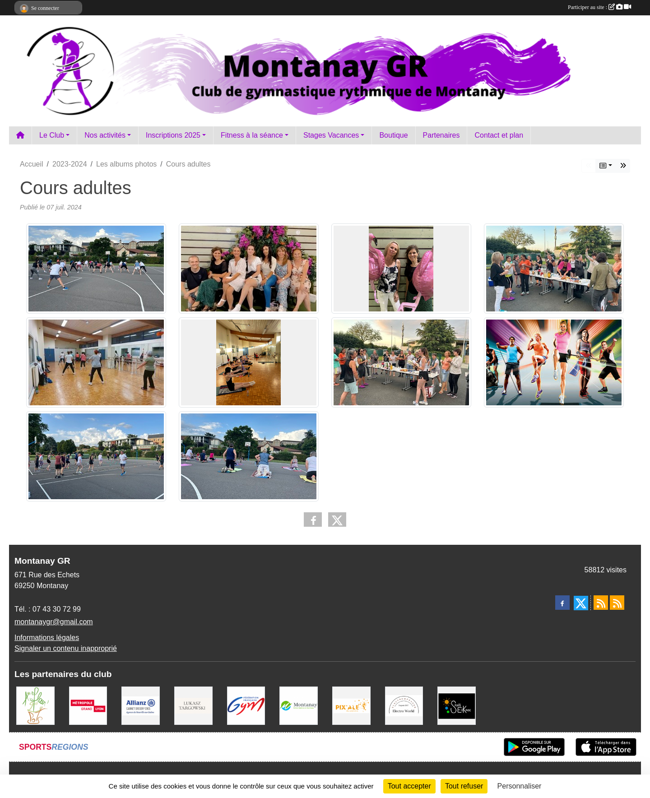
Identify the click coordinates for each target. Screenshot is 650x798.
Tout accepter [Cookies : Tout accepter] (409, 786)
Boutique (393, 135)
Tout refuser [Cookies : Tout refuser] (464, 786)
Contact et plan (498, 135)
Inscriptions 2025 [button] (173, 135)
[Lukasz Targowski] (193, 705)
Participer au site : (599, 7)
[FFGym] (246, 705)
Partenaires (441, 135)
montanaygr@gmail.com (53, 622)
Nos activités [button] (104, 135)
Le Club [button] (51, 135)
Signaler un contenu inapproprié (65, 648)
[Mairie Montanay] (298, 705)
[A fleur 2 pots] (35, 705)
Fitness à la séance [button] (252, 135)
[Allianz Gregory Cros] (140, 705)
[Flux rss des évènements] (617, 602)
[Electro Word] (404, 705)
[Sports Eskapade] (456, 705)
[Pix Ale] (351, 705)
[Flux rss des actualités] (601, 602)
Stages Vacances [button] (331, 135)
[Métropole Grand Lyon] (88, 705)
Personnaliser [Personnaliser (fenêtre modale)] (519, 786)
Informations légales (46, 637)
